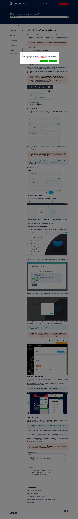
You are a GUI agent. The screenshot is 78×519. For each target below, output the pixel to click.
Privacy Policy (37, 57)
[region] (39, 58)
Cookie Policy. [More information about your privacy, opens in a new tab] (43, 57)
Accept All (53, 61)
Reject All (44, 61)
